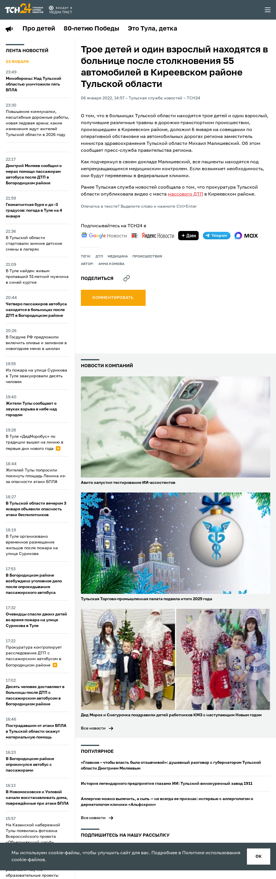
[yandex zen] (188, 235)
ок (259, 857)
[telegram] (217, 235)
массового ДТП (185, 194)
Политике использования (211, 853)
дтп (99, 256)
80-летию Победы (91, 29)
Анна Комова (111, 264)
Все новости (93, 728)
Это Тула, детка (152, 29)
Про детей (38, 29)
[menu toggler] (267, 9)
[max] (246, 235)
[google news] (104, 235)
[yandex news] (152, 235)
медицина (118, 256)
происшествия (147, 256)
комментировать (113, 298)
